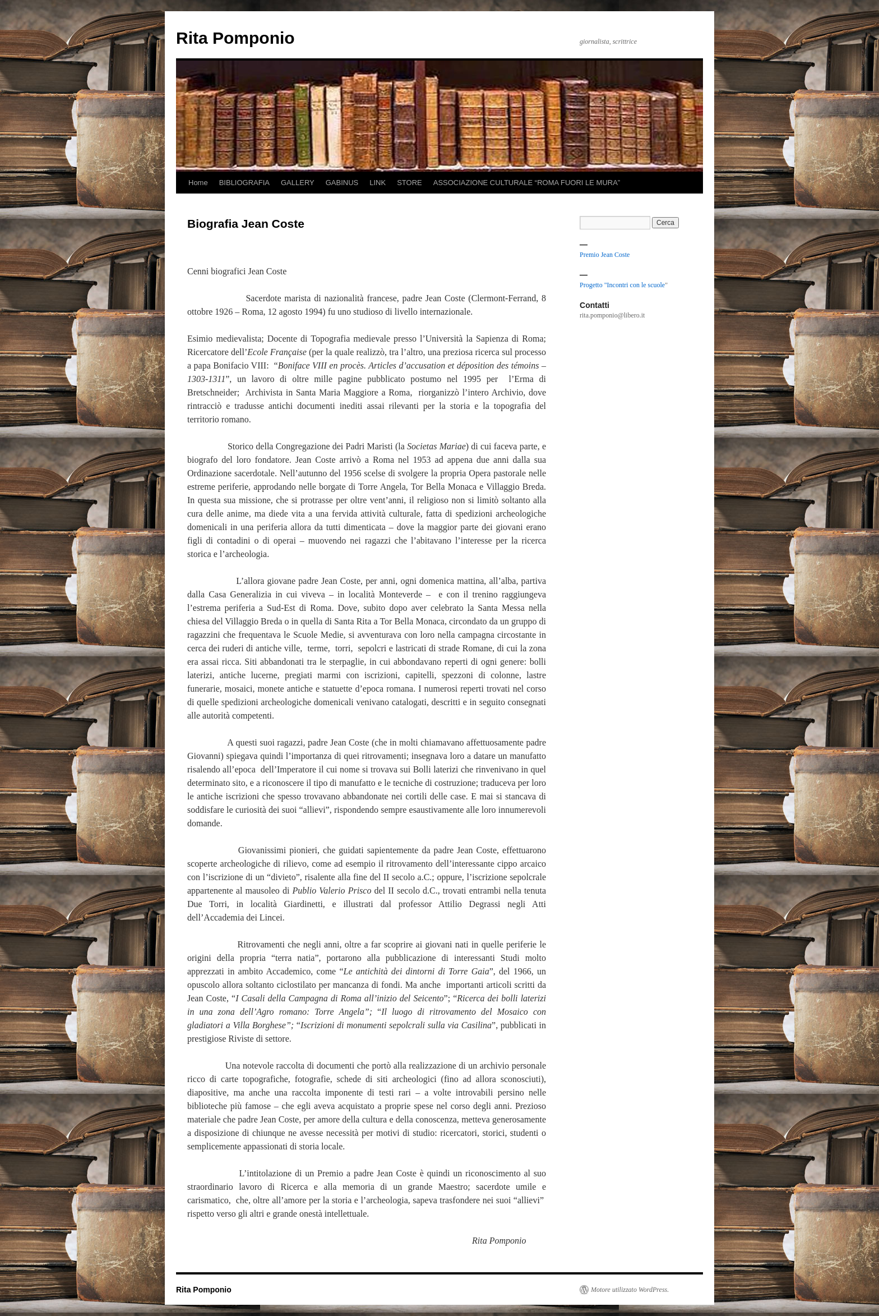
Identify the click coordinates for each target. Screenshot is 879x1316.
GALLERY (297, 182)
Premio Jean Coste (605, 255)
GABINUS (342, 182)
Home (198, 182)
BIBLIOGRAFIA (244, 182)
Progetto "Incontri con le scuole (622, 285)
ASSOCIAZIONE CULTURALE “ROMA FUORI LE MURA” (526, 182)
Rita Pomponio (235, 38)
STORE (409, 182)
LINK (377, 182)
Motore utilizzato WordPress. (630, 1290)
